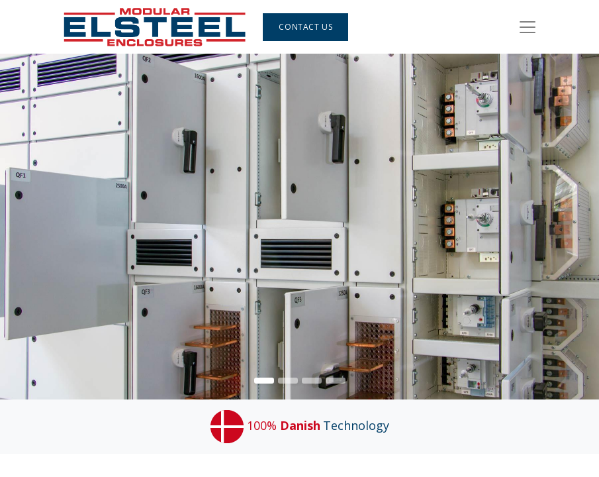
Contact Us (305, 26)
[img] (575, 226)
